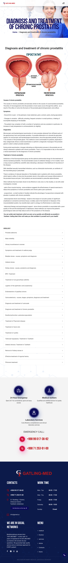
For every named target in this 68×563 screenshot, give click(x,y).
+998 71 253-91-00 (37, 448)
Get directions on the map (20, 508)
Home (14, 32)
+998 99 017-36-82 (37, 439)
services (40, 539)
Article (40, 543)
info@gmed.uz (14, 514)
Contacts (40, 547)
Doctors (40, 535)
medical (40, 531)
